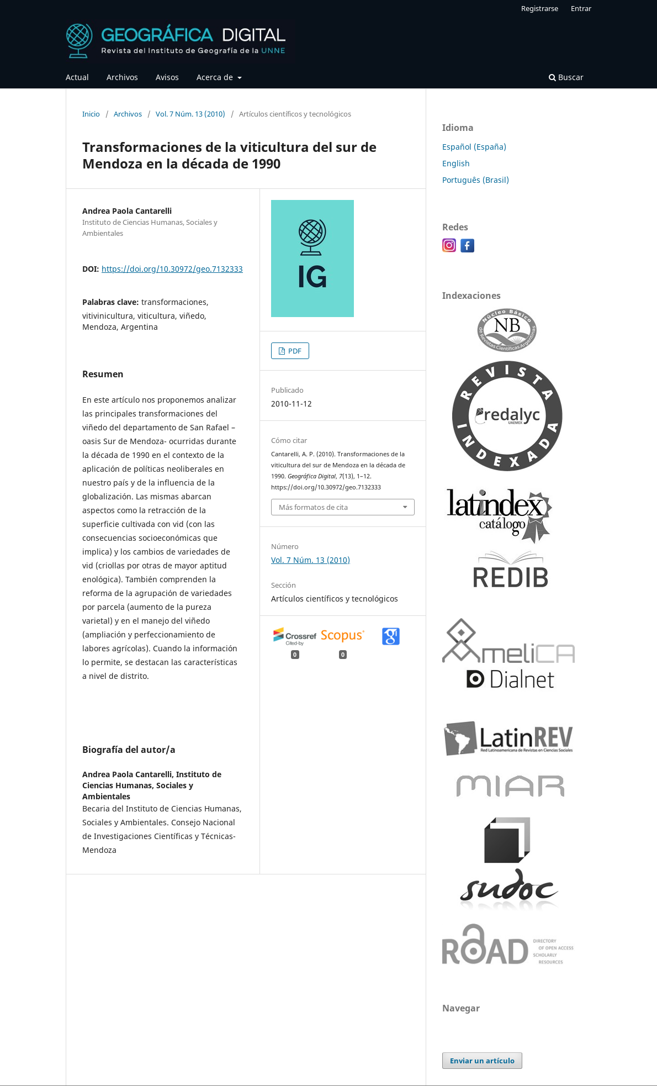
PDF (294, 351)
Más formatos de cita (313, 507)
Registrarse (539, 8)
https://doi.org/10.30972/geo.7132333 (172, 268)
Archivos (122, 77)
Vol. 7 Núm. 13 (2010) (190, 114)
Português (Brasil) (475, 180)
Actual (77, 77)
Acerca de (216, 77)
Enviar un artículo (482, 1061)
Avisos (167, 77)
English (456, 163)
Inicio (91, 114)
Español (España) (474, 146)
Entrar (581, 8)
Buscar (566, 77)
